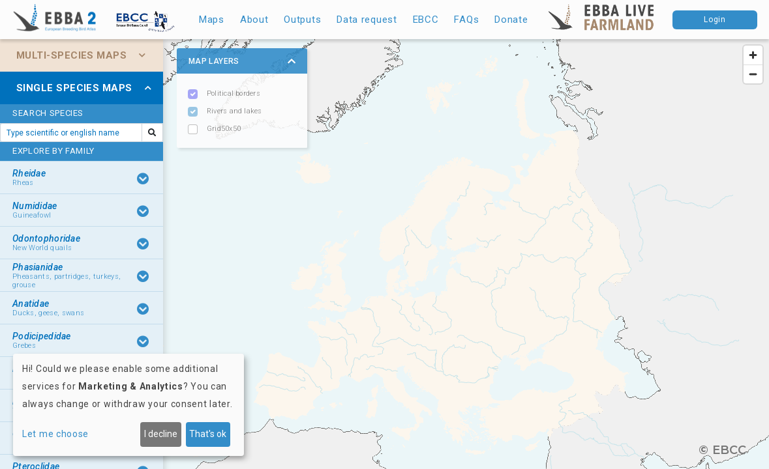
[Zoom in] (753, 55)
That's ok (207, 434)
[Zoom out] (753, 73)
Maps (211, 19)
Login (715, 19)
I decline (160, 434)
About (254, 19)
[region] (384, 254)
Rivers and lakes (234, 111)
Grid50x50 (224, 128)
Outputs (302, 19)
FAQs (466, 19)
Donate (511, 19)
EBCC (426, 19)
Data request (367, 19)
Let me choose (55, 434)
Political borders (233, 93)
